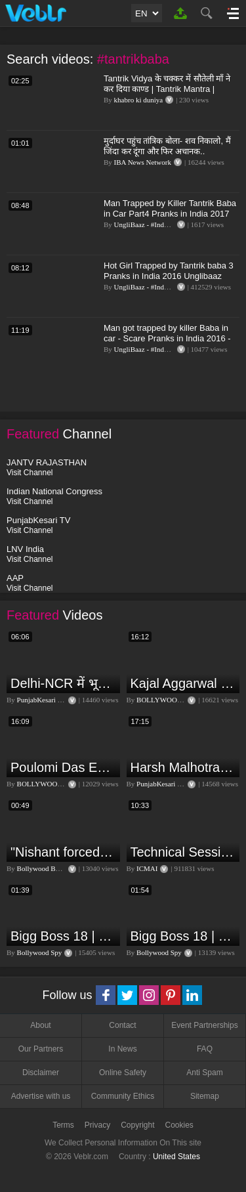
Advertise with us (41, 1096)
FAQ (205, 1049)
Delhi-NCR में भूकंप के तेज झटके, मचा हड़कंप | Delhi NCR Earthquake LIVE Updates (63, 683)
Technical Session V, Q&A (184, 852)
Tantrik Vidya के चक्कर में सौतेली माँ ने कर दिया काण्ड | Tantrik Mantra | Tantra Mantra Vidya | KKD (167, 89)
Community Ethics (123, 1096)
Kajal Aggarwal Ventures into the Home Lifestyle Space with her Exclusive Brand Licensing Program (184, 683)
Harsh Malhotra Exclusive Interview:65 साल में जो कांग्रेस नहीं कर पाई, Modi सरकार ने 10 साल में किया (184, 767)
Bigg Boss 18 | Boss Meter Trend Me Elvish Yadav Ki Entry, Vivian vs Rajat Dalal (63, 936)
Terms (63, 1125)
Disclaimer (40, 1072)
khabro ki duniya (138, 100)
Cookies (179, 1125)
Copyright (137, 1125)
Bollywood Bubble (44, 868)
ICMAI (146, 868)
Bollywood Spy (39, 952)
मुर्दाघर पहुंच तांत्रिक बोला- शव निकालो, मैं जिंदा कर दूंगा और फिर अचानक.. (167, 146)
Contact (122, 1025)
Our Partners (41, 1049)
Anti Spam (204, 1072)
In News (122, 1049)
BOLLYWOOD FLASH (171, 700)
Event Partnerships (204, 1025)
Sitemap (204, 1096)
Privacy (97, 1125)
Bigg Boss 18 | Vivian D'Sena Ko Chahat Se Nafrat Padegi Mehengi (184, 936)
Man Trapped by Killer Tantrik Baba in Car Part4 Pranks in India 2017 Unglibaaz (170, 213)
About (40, 1025)
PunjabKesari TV (42, 700)
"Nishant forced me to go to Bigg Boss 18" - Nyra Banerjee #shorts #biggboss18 (63, 852)
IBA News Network (142, 162)
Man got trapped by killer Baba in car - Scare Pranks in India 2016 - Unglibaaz (167, 338)
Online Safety (122, 1072)
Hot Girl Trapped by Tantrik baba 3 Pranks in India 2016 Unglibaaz (169, 271)
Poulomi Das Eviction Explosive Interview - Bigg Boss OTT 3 (63, 767)
